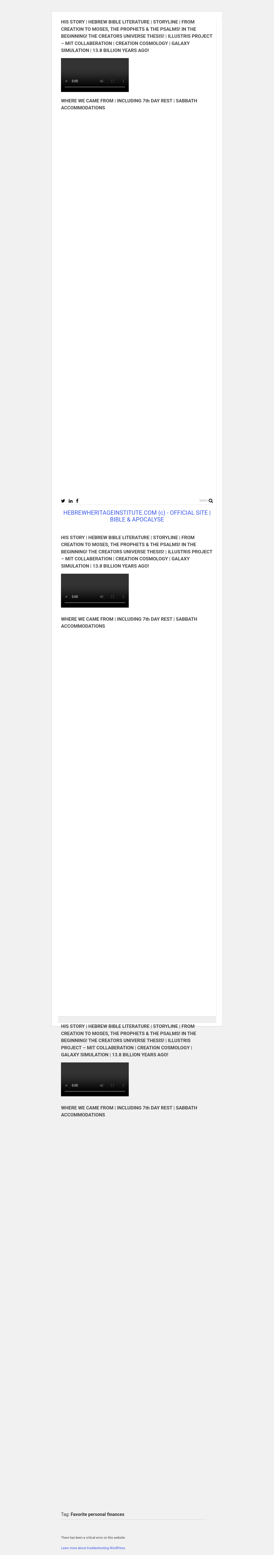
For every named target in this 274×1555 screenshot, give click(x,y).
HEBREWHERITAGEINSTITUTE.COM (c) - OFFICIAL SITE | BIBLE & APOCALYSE (137, 516)
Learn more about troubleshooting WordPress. (93, 1548)
